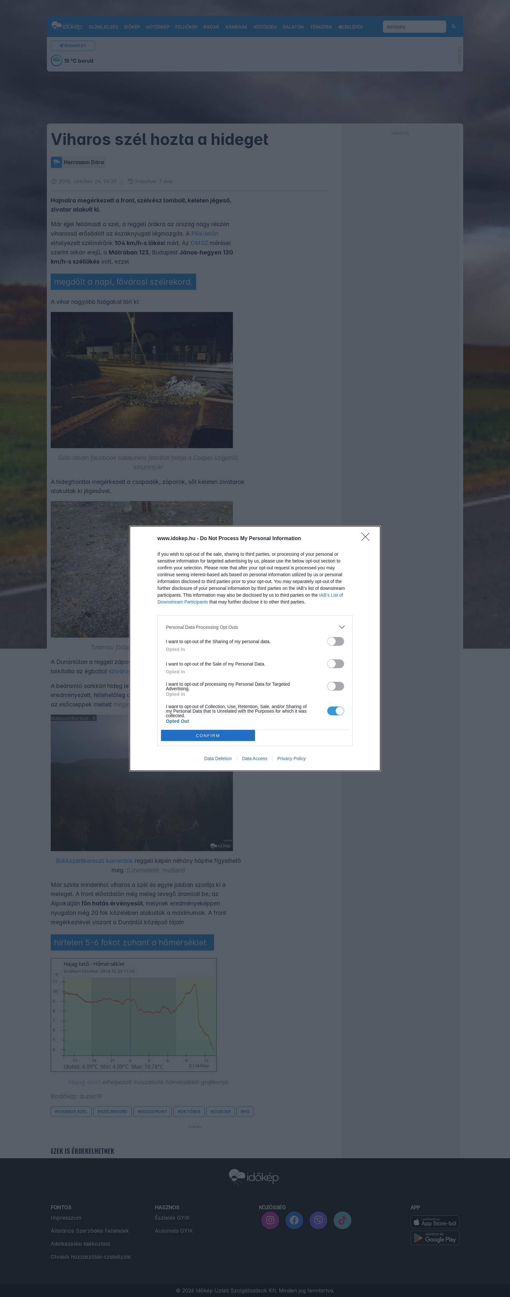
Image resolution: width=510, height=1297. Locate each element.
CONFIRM (208, 735)
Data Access (254, 758)
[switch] (335, 641)
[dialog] (255, 648)
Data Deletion (218, 758)
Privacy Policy (291, 758)
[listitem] (255, 627)
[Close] (367, 539)
